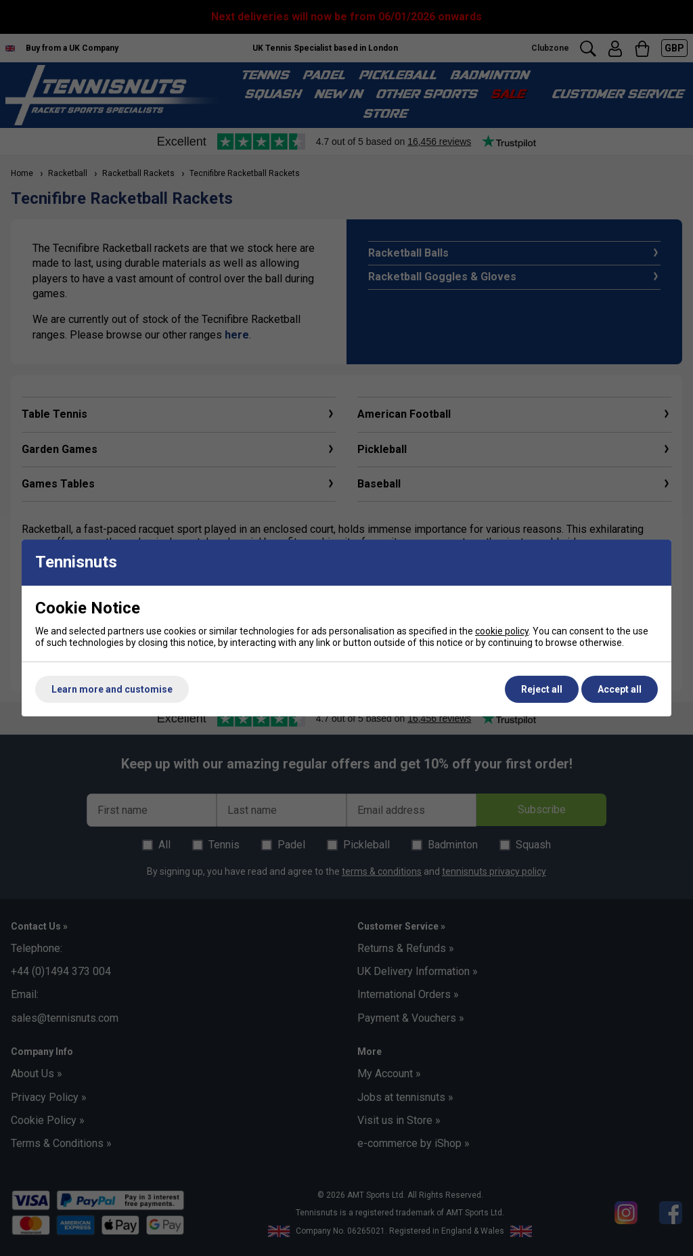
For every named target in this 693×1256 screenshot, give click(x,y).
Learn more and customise (112, 689)
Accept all (620, 689)
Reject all (541, 689)
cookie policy (502, 631)
